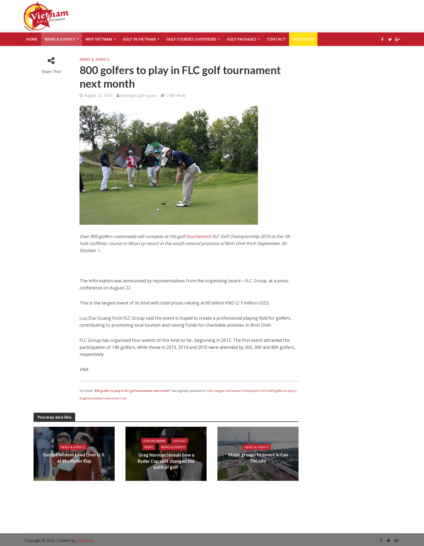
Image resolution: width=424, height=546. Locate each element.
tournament (198, 236)
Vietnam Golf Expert (139, 95)
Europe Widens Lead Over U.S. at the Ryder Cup (74, 458)
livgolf (180, 440)
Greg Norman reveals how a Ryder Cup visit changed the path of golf (166, 461)
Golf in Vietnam (139, 39)
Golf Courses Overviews (191, 39)
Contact (276, 39)
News (148, 447)
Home (32, 39)
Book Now (303, 39)
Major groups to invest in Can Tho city (257, 458)
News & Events (60, 39)
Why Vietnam (98, 39)
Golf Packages (241, 39)
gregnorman (154, 440)
